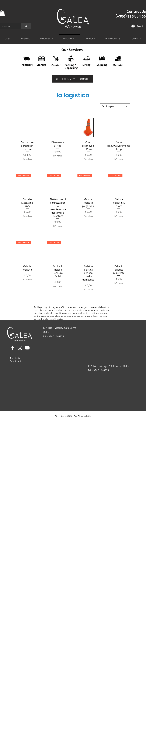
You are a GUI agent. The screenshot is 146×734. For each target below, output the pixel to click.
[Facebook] (12, 348)
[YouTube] (27, 348)
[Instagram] (20, 348)
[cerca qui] (8, 26)
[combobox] (115, 106)
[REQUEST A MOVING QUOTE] (72, 79)
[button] (2, 13)
